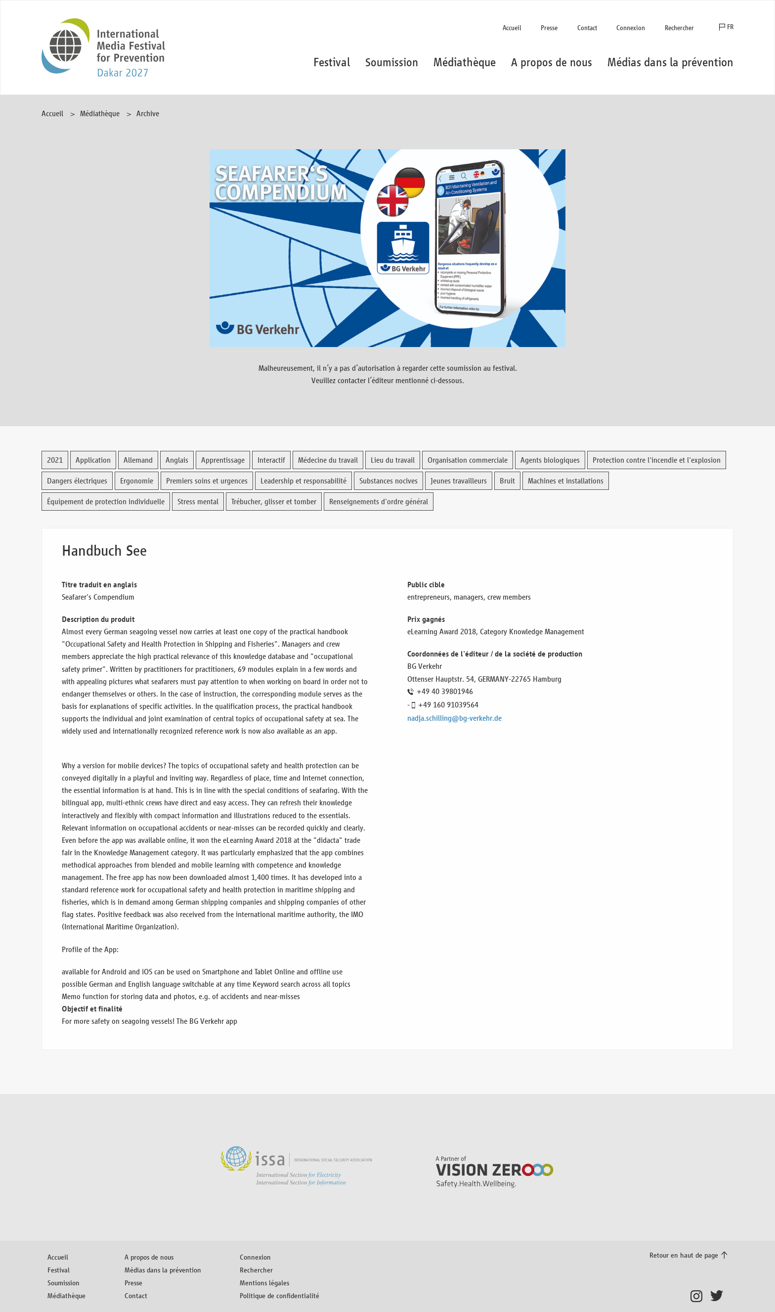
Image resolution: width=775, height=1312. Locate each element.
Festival (58, 1270)
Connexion (630, 28)
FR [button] (730, 27)
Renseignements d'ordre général (378, 501)
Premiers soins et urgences (207, 481)
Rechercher (679, 28)
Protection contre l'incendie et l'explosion (657, 460)
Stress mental (197, 501)
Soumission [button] (391, 62)
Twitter (719, 1296)
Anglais (177, 460)
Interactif (271, 460)
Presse (549, 28)
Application (93, 460)
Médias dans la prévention (163, 1270)
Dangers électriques (77, 481)
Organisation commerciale (468, 460)
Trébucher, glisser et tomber (273, 501)
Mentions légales (264, 1282)
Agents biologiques (550, 460)
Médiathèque (100, 113)
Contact (587, 28)
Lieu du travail (393, 460)
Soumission (63, 1282)
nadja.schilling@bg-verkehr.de (454, 718)
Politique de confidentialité (279, 1295)
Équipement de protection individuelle (106, 501)
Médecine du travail (328, 460)
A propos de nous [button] (551, 62)
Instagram (699, 1296)
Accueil (512, 28)
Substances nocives (388, 481)
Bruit (507, 481)
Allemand (138, 460)
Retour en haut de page (683, 1255)
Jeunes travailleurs (459, 481)
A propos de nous (149, 1257)
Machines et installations (565, 481)
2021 (55, 460)
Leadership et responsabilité (303, 481)
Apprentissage (223, 460)
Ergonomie (136, 481)
